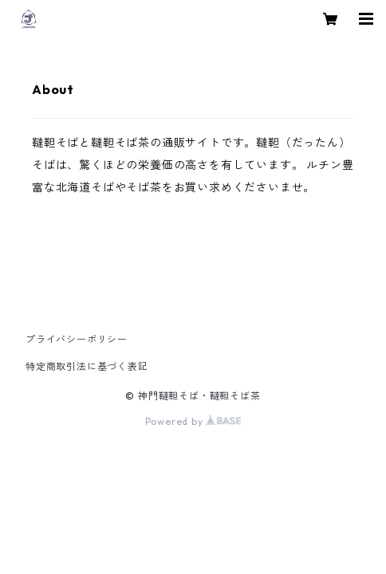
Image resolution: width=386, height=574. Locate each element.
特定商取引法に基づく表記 (87, 366)
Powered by (193, 421)
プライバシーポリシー (77, 339)
